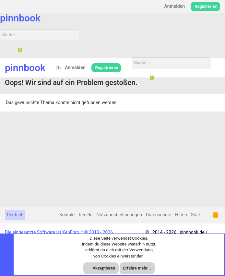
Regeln (85, 214)
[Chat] (17, 50)
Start (196, 214)
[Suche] (39, 35)
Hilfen (181, 214)
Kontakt (67, 214)
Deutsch (15, 214)
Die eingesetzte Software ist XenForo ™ (59, 232)
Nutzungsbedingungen (119, 214)
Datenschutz (158, 214)
